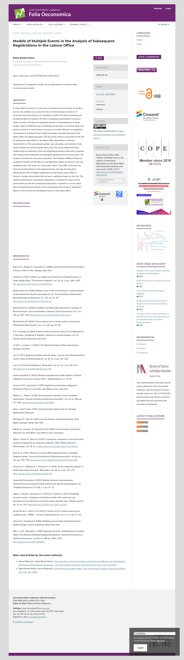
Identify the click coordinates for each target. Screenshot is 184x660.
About (17, 24)
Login (168, 8)
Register (158, 8)
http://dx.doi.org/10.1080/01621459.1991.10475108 (53, 460)
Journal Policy (79, 24)
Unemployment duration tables (68, 568)
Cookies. (140, 633)
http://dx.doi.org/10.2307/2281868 (38, 402)
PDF (99, 58)
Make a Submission (148, 57)
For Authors (56, 24)
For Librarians (142, 352)
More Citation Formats (106, 181)
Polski (139, 44)
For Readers (141, 344)
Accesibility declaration (23, 622)
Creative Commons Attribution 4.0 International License (109, 134)
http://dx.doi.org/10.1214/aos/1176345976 (32, 284)
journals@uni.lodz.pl (37, 617)
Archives (26, 33)
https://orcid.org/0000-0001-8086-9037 (27, 65)
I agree (140, 648)
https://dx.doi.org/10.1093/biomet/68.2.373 (32, 473)
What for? (161, 641)
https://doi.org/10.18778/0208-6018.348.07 (38, 76)
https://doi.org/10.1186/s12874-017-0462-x (58, 446)
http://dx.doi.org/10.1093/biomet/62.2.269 (32, 369)
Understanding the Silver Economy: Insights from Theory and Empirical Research (152, 303)
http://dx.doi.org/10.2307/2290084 (29, 542)
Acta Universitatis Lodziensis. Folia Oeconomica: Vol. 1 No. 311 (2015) (86, 565)
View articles (34, 24)
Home (16, 33)
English (140, 39)
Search (164, 24)
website (45, 608)
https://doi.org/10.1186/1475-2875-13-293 (47, 504)
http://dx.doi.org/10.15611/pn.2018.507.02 (32, 301)
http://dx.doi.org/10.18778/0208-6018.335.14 (50, 315)
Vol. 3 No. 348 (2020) (42, 33)
